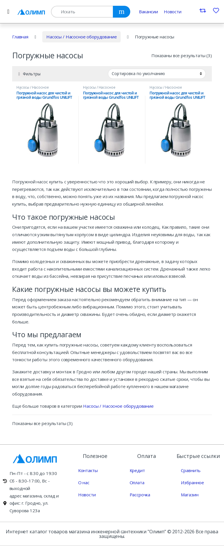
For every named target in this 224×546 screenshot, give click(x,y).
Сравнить (191, 470)
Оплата (137, 482)
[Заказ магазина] (157, 74)
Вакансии (148, 11)
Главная (20, 37)
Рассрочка (140, 494)
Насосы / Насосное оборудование (81, 37)
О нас (83, 482)
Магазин (189, 494)
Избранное (192, 482)
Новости (172, 11)
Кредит (137, 470)
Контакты (88, 470)
